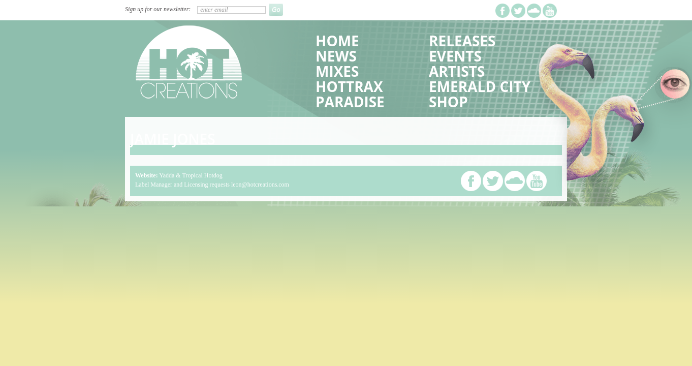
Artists (457, 71)
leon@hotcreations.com (260, 184)
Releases (462, 40)
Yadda (166, 175)
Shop (448, 101)
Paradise (350, 101)
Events (455, 56)
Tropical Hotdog (202, 175)
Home (337, 40)
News (336, 56)
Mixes (337, 71)
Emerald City (479, 86)
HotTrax (349, 86)
